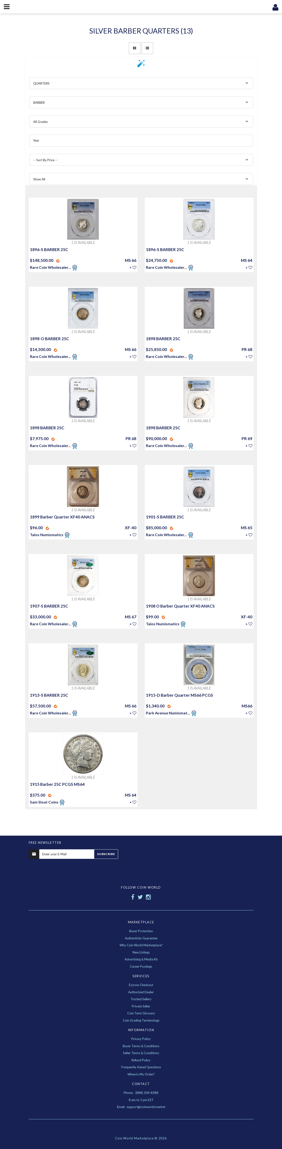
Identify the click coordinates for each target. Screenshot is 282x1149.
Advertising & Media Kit (141, 959)
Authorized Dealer (141, 992)
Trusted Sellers (141, 999)
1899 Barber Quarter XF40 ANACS (62, 516)
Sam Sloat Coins (44, 802)
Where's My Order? (141, 1074)
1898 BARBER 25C (163, 338)
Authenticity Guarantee (141, 938)
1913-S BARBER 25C (49, 695)
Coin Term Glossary (141, 1013)
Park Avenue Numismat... (168, 713)
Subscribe (106, 854)
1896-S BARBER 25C (49, 249)
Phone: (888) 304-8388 (141, 1093)
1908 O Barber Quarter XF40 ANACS (180, 606)
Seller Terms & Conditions (141, 1053)
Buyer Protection (141, 931)
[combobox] (141, 83)
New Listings (141, 952)
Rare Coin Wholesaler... (50, 267)
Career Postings (141, 966)
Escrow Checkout (141, 985)
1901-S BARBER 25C (165, 516)
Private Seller (141, 1006)
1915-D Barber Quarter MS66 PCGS (179, 695)
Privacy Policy (141, 1039)
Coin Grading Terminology (141, 1020)
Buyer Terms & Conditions (141, 1046)
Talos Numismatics (47, 534)
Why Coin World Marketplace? (141, 945)
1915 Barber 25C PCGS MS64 (57, 784)
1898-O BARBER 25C (49, 338)
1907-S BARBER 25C (49, 606)
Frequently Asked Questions (141, 1067)
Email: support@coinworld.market (141, 1107)
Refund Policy (141, 1060)
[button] (141, 65)
